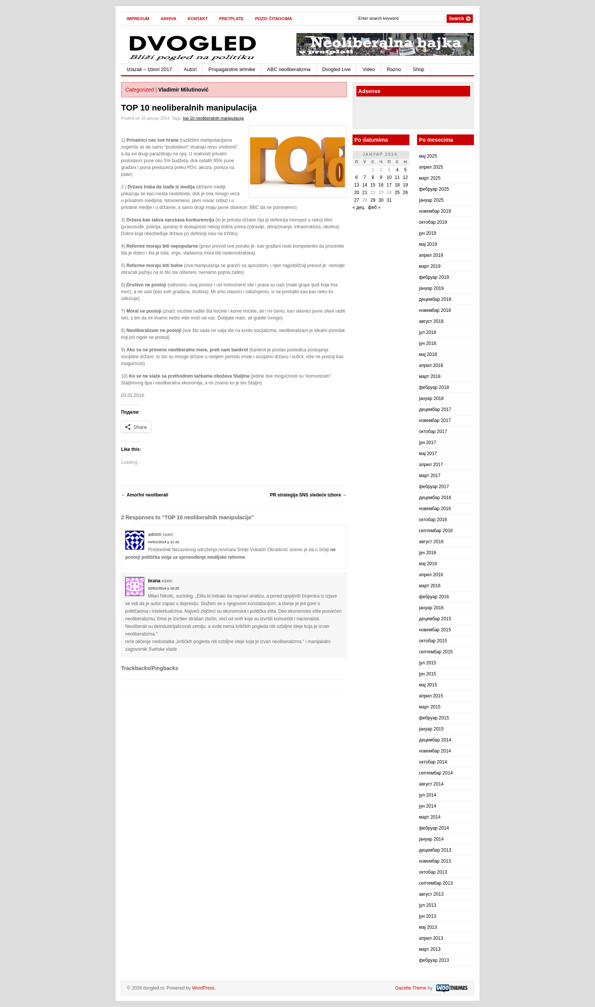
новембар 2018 (435, 310)
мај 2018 (428, 354)
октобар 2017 (433, 431)
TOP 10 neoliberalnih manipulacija (189, 107)
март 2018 (430, 376)
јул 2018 (427, 332)
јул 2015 (427, 663)
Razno (394, 69)
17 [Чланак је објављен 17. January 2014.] (389, 185)
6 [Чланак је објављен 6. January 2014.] (356, 177)
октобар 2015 (433, 640)
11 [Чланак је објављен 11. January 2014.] (397, 177)
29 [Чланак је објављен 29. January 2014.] (372, 200)
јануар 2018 (431, 398)
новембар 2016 (435, 508)
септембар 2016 (436, 530)
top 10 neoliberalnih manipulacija (213, 118)
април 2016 (431, 574)
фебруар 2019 (434, 277)
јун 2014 (427, 806)
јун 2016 (427, 552)
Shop (418, 69)
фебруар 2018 (434, 387)
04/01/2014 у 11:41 (163, 542)
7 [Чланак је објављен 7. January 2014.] (365, 177)
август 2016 (431, 541)
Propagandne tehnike (231, 69)
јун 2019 (427, 233)
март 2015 (430, 707)
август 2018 (431, 321)
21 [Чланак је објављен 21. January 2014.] (364, 192)
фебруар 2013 (434, 960)
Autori (190, 69)
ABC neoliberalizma (288, 69)
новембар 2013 (435, 861)
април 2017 (431, 464)
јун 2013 (427, 916)
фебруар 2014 (434, 828)
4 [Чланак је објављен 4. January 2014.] (397, 169)
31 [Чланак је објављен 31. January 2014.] (389, 200)
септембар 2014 (436, 773)
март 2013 (430, 949)
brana (154, 580)
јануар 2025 (431, 200)
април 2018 (431, 365)
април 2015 (431, 696)
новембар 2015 (435, 629)
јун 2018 (427, 343)
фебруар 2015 (434, 718)
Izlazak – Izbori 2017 (149, 69)
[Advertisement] (400, 113)
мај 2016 (428, 563)
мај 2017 (428, 453)
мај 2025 (428, 156)
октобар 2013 (433, 872)
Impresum (138, 18)
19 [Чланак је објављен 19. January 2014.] (405, 185)
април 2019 (431, 255)
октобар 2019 (433, 222)
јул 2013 (427, 905)
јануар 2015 (431, 729)
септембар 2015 (436, 651)
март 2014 (430, 817)
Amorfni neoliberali (144, 495)
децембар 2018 (435, 299)
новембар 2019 (435, 211)
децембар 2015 (435, 618)
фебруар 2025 (434, 189)
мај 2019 (428, 244)
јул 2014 (427, 795)
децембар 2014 (435, 740)
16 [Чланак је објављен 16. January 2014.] (380, 185)
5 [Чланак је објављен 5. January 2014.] (405, 169)
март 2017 (430, 475)
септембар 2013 (436, 883)
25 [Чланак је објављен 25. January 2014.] (397, 192)
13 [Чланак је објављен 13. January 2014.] (356, 185)
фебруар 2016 (434, 596)
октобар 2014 (433, 762)
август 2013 (431, 894)
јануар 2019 (431, 288)
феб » (374, 207)
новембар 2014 (435, 751)
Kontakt (198, 18)
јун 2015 (427, 674)
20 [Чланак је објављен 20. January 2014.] (356, 192)
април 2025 (431, 167)
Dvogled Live (336, 69)
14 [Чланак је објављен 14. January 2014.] (364, 185)
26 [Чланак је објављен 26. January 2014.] (405, 192)
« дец (358, 207)
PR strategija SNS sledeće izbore (308, 495)
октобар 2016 (433, 519)
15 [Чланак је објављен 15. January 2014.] (372, 185)
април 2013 (431, 938)
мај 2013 (428, 927)
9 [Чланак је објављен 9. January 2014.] (381, 177)
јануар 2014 (431, 839)
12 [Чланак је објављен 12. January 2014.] (405, 177)
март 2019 (430, 266)
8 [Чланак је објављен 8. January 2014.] (372, 177)
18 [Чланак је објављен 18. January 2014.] (397, 185)
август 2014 (431, 784)
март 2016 (430, 585)
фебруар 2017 (434, 486)
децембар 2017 (435, 409)
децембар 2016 (435, 497)
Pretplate (231, 18)
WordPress (203, 988)
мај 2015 (428, 685)
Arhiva (168, 18)
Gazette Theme (411, 988)
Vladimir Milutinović (183, 90)
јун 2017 (427, 442)
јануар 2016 (431, 607)
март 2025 (430, 178)
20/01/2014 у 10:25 (163, 588)
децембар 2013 (435, 850)
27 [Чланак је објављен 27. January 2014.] (356, 200)
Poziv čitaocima (273, 18)
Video (368, 69)
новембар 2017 (435, 420)
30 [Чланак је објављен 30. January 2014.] (380, 200)
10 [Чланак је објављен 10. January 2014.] (389, 177)
